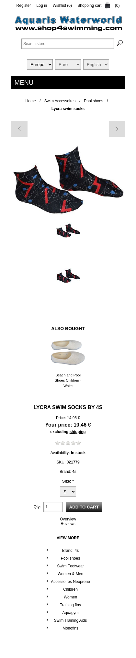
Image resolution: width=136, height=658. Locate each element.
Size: (67, 481)
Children (70, 589)
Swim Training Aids (70, 620)
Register (24, 5)
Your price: (58, 425)
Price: (61, 418)
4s (99, 407)
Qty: (37, 507)
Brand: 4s (70, 550)
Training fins (70, 605)
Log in (42, 5)
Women (70, 597)
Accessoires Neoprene (70, 581)
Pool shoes (70, 558)
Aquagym (70, 612)
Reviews (68, 523)
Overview (68, 519)
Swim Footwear (70, 566)
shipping (78, 431)
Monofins (70, 628)
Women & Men (70, 574)
